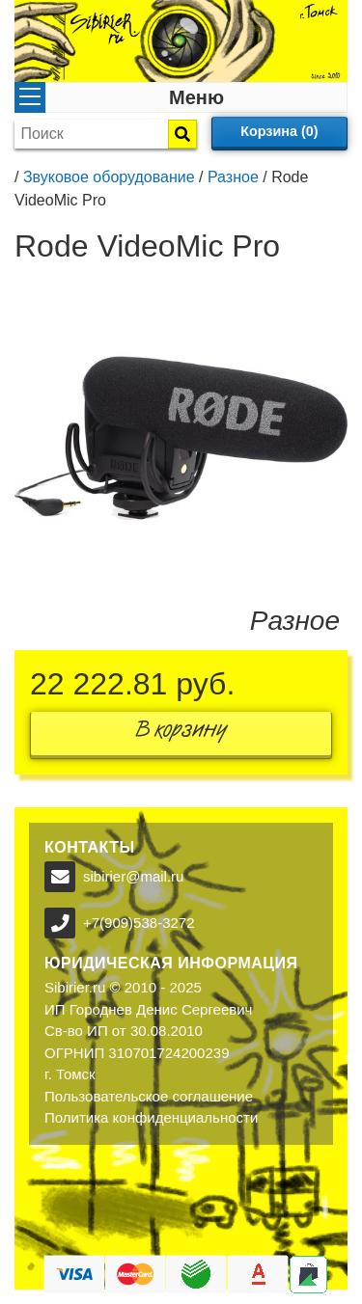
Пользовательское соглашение (148, 1096)
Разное (233, 177)
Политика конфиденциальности (151, 1117)
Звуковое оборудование (109, 177)
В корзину (181, 733)
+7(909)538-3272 (139, 922)
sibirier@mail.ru (133, 876)
